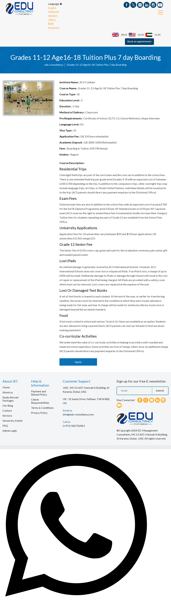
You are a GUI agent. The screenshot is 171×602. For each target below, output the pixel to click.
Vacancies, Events (13, 420)
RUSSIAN (53, 27)
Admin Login (10, 430)
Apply (78, 361)
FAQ (5, 425)
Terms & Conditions (42, 407)
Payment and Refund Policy (39, 393)
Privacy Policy (39, 412)
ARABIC (53, 15)
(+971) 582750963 (74, 425)
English (52, 7)
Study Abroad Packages (10, 399)
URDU (52, 19)
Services (7, 415)
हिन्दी (50, 23)
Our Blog (8, 405)
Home (6, 387)
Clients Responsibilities (40, 401)
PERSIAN (53, 11)
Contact (7, 410)
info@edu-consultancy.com (78, 414)
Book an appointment (139, 41)
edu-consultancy (53, 64)
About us (8, 392)
